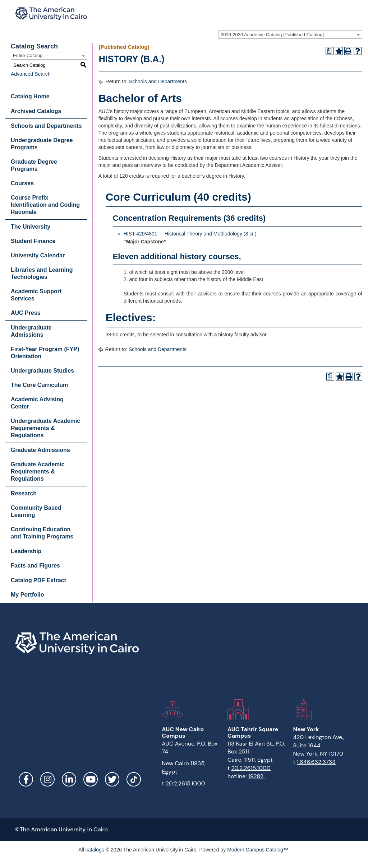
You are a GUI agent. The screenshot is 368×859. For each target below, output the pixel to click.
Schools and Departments (46, 126)
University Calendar (38, 255)
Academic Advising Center (37, 403)
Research (24, 493)
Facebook (26, 779)
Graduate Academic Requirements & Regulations (38, 471)
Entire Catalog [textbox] (27, 55)
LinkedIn (69, 779)
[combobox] (290, 34)
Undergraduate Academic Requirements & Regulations (45, 428)
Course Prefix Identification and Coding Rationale (45, 205)
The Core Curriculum (39, 385)
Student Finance (33, 241)
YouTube (90, 779)
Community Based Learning (36, 511)
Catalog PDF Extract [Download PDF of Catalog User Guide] (38, 580)
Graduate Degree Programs (34, 165)
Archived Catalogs (36, 111)
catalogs (95, 850)
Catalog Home (30, 96)
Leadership (26, 551)
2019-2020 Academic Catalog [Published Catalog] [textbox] (272, 34)
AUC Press (26, 313)
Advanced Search (31, 74)
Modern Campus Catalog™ (257, 850)
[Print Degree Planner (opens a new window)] (330, 51)
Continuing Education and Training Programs (42, 533)
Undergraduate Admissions (31, 331)
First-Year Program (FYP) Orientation (45, 352)
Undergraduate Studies (42, 371)
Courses (22, 183)
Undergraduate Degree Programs (42, 143)
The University (30, 227)
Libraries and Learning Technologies (42, 273)
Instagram (47, 779)
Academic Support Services (36, 295)
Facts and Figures (35, 565)
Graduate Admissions (40, 450)
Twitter (112, 779)
